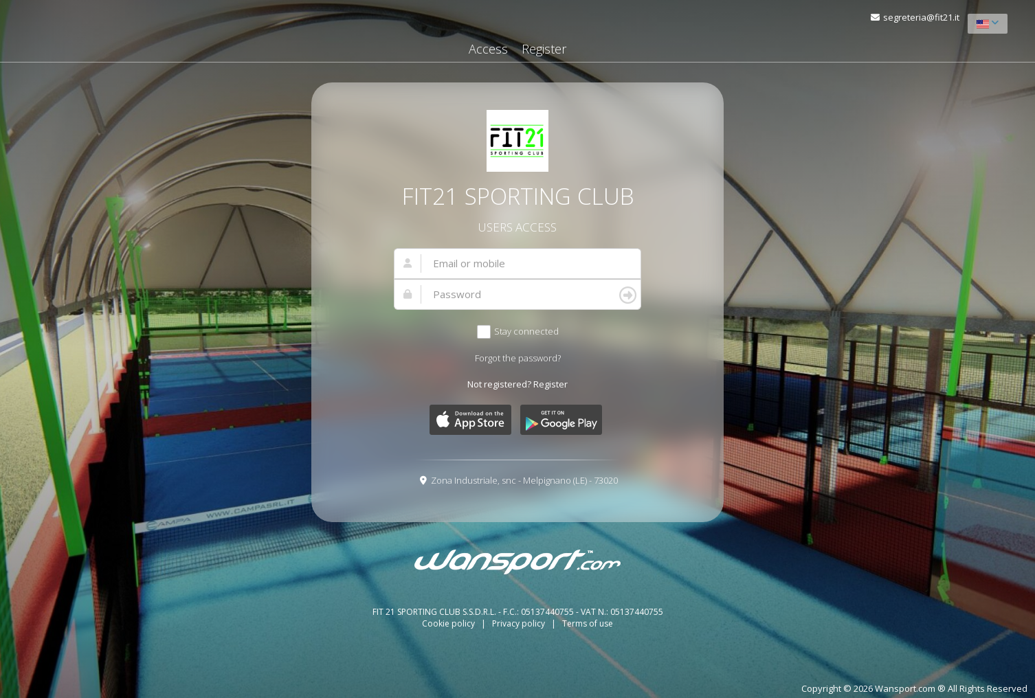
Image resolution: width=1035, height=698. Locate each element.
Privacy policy (519, 623)
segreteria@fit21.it (921, 17)
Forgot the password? (518, 358)
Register (544, 49)
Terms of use (587, 623)
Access (488, 49)
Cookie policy (449, 623)
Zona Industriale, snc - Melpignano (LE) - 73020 (524, 480)
